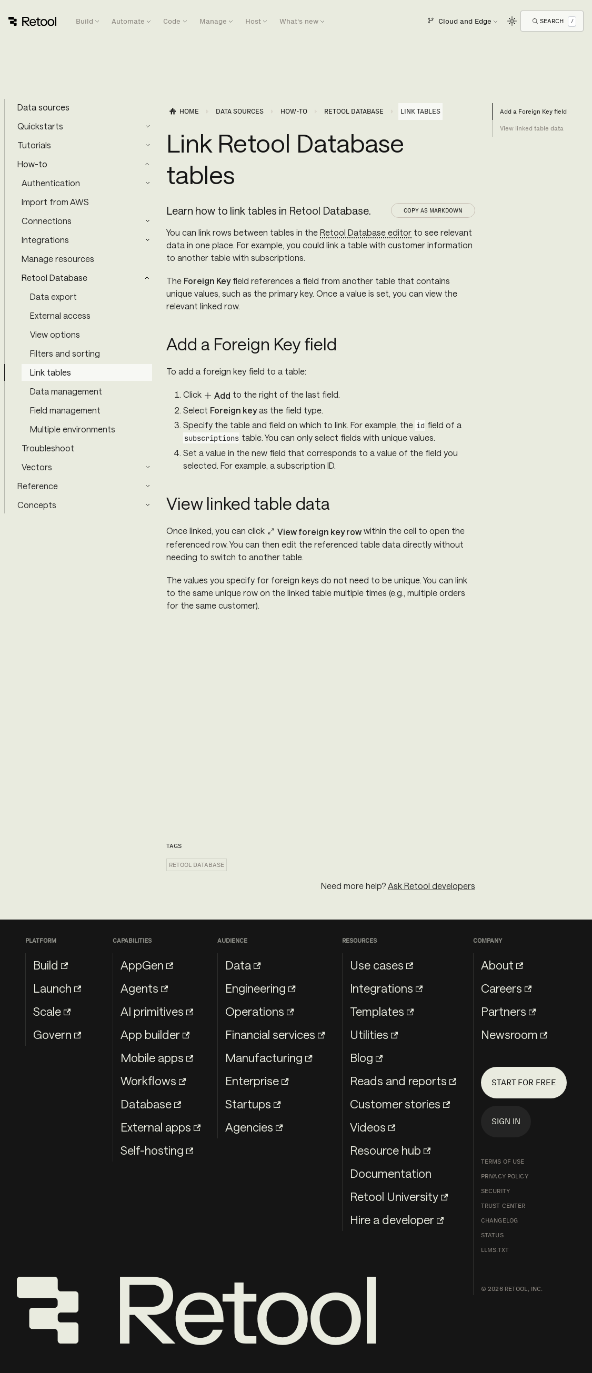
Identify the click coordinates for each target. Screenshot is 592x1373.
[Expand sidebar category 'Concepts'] (147, 505)
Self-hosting (157, 1150)
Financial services (275, 1034)
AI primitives (157, 1011)
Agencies (254, 1127)
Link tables (50, 372)
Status (492, 1235)
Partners (508, 1011)
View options (55, 334)
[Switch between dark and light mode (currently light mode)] (512, 21)
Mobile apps (157, 1057)
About (502, 965)
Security (495, 1191)
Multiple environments (72, 429)
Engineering (260, 988)
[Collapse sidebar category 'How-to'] (147, 164)
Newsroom (514, 1034)
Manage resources (58, 259)
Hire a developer (397, 1219)
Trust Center (503, 1206)
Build (50, 965)
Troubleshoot (48, 448)
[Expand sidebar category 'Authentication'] (147, 183)
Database (151, 1103)
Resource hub (390, 1150)
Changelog (499, 1220)
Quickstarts (40, 126)
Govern (57, 1034)
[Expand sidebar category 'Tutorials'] (147, 145)
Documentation (391, 1173)
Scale (52, 1011)
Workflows (153, 1080)
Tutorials (34, 145)
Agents (144, 988)
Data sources (43, 107)
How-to (32, 164)
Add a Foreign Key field (533, 111)
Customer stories (400, 1103)
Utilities (374, 1034)
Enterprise (256, 1080)
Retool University (399, 1196)
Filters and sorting (65, 353)
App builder (155, 1034)
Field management (65, 410)
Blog (366, 1057)
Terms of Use (502, 1161)
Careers (506, 988)
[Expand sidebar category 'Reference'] (147, 486)
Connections (47, 221)
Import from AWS (55, 202)
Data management (66, 391)
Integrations (45, 240)
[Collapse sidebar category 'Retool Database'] (147, 277)
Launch (57, 988)
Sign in (505, 1121)
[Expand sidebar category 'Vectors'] (147, 467)
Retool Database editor (366, 232)
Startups (252, 1103)
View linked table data (532, 128)
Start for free (523, 1082)
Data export (53, 296)
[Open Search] (554, 21)
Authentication (51, 183)
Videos (372, 1127)
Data (242, 965)
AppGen (147, 965)
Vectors (37, 467)
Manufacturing (268, 1057)
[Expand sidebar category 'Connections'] (147, 221)
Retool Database (54, 277)
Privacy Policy (504, 1176)
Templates (382, 1011)
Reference (37, 486)
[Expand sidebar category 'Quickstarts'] (147, 126)
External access (60, 315)
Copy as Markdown (433, 210)
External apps (160, 1127)
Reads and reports (403, 1080)
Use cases (381, 965)
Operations (259, 1011)
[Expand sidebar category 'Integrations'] (147, 239)
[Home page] (183, 111)
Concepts (36, 505)
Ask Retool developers (431, 886)
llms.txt (495, 1250)
